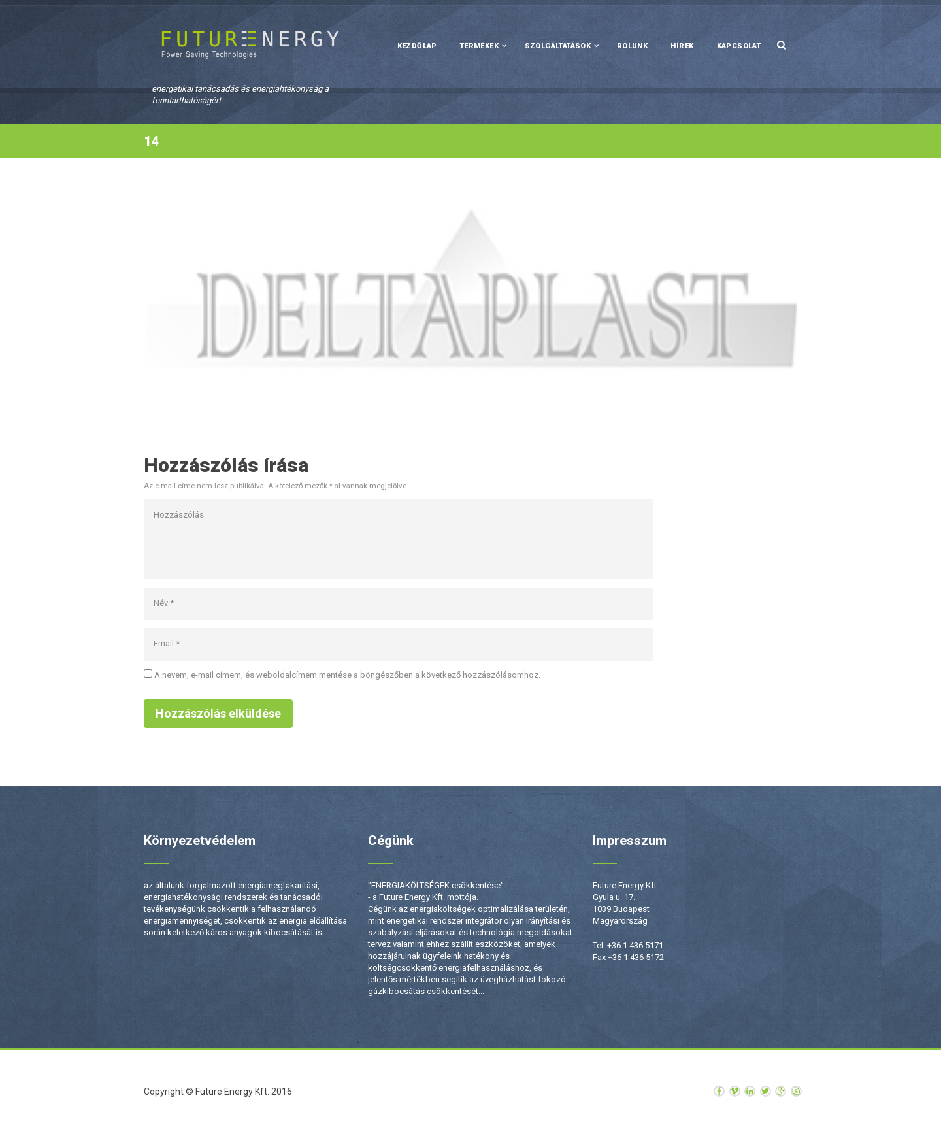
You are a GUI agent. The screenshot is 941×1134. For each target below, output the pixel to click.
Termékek (479, 46)
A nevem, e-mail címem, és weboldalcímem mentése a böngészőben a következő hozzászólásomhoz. (347, 675)
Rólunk (632, 46)
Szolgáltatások (558, 46)
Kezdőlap (417, 46)
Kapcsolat (739, 46)
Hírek (681, 46)
